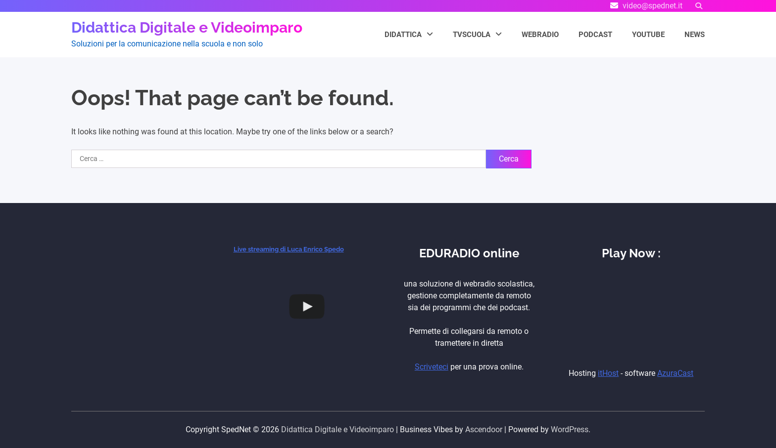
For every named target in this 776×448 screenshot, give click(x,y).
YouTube (648, 34)
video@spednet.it (652, 5)
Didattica (403, 34)
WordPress (569, 429)
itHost (608, 373)
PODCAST (595, 34)
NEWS (694, 34)
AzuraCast (675, 373)
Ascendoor (483, 429)
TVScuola (471, 34)
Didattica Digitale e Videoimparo (186, 27)
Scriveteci (431, 366)
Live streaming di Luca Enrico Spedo (289, 249)
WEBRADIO (540, 34)
